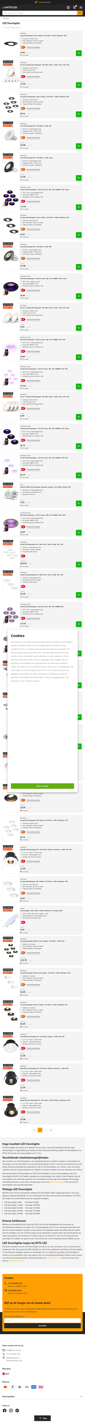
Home (7, 18)
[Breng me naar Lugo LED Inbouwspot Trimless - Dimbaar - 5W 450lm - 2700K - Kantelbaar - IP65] (10, 798)
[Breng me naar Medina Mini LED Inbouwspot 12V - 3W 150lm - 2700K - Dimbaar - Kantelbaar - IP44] (10, 1109)
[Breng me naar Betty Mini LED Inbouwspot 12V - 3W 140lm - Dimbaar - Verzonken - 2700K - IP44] (10, 1078)
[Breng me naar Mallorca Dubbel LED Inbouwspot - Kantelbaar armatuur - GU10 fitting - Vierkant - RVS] (10, 494)
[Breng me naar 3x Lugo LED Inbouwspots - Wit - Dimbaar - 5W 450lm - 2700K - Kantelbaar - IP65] (10, 889)
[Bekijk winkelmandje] (74, 7)
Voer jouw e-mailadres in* (14, 1316)
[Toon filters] (42, 1418)
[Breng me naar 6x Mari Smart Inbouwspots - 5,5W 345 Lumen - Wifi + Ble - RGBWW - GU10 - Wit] (10, 377)
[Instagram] (11, 1410)
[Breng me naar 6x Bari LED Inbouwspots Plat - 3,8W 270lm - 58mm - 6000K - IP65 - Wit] (10, 553)
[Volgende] (50, 1130)
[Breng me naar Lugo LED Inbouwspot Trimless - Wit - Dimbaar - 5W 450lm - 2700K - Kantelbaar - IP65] (10, 766)
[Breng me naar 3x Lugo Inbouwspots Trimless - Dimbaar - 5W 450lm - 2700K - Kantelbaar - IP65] (10, 1014)
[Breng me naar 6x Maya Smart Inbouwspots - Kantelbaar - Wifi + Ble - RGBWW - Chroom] (10, 706)
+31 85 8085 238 (54, 1258)
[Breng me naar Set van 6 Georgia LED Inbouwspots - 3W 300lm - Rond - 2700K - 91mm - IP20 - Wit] (10, 74)
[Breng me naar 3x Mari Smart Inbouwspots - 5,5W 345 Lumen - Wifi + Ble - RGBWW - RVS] (10, 644)
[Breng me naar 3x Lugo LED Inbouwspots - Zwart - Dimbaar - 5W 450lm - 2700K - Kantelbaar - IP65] (10, 225)
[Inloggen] (68, 7)
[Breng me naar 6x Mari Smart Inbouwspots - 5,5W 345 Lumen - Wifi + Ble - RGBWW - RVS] (10, 614)
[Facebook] (4, 1410)
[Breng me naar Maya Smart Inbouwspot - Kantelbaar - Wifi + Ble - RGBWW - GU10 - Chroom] (10, 737)
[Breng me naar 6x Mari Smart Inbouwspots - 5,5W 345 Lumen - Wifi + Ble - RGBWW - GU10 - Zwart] (10, 197)
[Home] (10, 7)
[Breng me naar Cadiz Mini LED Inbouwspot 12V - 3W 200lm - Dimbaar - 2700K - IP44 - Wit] (10, 1046)
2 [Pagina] (45, 1130)
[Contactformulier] (15, 1292)
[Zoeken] (80, 13)
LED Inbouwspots (57, 1182)
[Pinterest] (17, 1410)
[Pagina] (40, 1130)
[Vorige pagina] (34, 1130)
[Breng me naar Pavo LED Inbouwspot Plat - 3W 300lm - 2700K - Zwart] (10, 167)
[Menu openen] (81, 7)
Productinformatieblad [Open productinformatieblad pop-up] (33, 47)
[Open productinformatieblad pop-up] (23, 47)
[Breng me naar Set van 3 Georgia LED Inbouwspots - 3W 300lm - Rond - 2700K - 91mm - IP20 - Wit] (10, 406)
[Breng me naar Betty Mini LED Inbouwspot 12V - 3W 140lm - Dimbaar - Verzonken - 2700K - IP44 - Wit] (10, 859)
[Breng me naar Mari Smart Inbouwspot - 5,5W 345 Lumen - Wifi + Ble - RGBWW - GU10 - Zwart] (10, 286)
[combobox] (42, 13)
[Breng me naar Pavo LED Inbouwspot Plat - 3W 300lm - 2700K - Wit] (10, 135)
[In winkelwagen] (79, 53)
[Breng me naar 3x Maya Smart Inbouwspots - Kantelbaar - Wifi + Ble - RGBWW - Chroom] (10, 674)
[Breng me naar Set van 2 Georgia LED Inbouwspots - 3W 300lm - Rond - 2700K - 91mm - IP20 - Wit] (10, 317)
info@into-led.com (16, 1260)
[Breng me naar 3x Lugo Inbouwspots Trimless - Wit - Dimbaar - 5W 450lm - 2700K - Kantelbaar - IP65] (10, 982)
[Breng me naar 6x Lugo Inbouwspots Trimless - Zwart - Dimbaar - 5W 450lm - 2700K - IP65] (10, 950)
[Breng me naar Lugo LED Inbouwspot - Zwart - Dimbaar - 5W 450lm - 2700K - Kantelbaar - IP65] (10, 43)
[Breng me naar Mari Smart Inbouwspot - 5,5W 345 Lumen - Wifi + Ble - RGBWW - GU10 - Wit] (10, 347)
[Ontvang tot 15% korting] (42, 1325)
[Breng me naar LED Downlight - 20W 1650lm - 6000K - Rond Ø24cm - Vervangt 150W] (10, 920)
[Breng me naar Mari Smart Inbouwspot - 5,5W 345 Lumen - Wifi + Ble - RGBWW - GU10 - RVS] (10, 523)
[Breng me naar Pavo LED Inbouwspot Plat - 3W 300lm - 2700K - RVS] (10, 256)
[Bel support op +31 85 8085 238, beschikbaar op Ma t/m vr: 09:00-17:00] (15, 1285)
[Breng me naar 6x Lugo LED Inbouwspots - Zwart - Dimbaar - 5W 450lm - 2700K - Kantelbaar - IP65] (10, 104)
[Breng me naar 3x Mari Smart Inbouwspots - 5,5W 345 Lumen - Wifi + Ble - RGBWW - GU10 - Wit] (10, 466)
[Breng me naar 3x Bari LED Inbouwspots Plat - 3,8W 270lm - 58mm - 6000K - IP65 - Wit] (10, 584)
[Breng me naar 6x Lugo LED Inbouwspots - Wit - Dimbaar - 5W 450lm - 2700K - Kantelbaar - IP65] (10, 828)
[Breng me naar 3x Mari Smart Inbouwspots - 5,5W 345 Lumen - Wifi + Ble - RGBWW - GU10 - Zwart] (10, 436)
